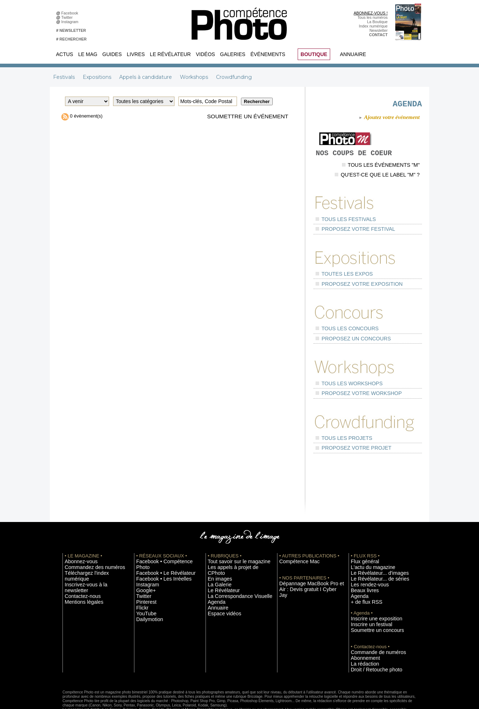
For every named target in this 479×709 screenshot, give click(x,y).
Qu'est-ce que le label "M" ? (386, 187)
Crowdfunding (234, 77)
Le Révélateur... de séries (372, 554)
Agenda (214, 570)
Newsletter (379, 30)
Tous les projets (338, 419)
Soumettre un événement (241, 116)
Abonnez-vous (77, 538)
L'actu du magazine (367, 543)
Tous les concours (340, 324)
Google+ (143, 559)
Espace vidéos (220, 581)
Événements (267, 54)
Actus (64, 54)
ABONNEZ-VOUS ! (371, 13)
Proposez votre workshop (349, 378)
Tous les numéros (372, 17)
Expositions (98, 77)
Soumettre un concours (370, 603)
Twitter (68, 17)
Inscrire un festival (366, 597)
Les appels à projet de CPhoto (233, 543)
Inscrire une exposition (370, 592)
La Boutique (377, 22)
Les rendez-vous (365, 559)
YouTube (143, 581)
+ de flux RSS (362, 576)
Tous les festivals (339, 228)
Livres (136, 54)
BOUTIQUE (314, 54)
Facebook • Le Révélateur (158, 543)
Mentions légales (79, 565)
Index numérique (373, 26)
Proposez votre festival (347, 235)
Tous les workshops (342, 372)
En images (217, 549)
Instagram (71, 22)
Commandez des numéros (87, 543)
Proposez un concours (345, 330)
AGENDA (389, 103)
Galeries (232, 54)
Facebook (71, 13)
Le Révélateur (170, 54)
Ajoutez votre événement (386, 119)
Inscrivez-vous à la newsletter (90, 554)
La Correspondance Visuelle (232, 565)
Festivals (64, 77)
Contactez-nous (78, 559)
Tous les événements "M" (389, 181)
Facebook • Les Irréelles (157, 549)
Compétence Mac (294, 538)
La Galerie (216, 554)
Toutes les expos (338, 276)
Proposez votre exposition (350, 283)
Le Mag (87, 54)
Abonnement (361, 630)
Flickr (140, 576)
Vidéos (205, 54)
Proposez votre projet (345, 426)
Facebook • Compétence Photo (163, 538)
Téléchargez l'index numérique (91, 549)
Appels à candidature (146, 77)
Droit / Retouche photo (370, 641)
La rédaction (361, 635)
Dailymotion (146, 587)
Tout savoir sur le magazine (231, 538)
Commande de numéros (371, 625)
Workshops (195, 77)
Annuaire (353, 54)
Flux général (361, 538)
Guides (112, 54)
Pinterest (143, 570)
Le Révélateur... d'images (372, 549)
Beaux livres (361, 565)
